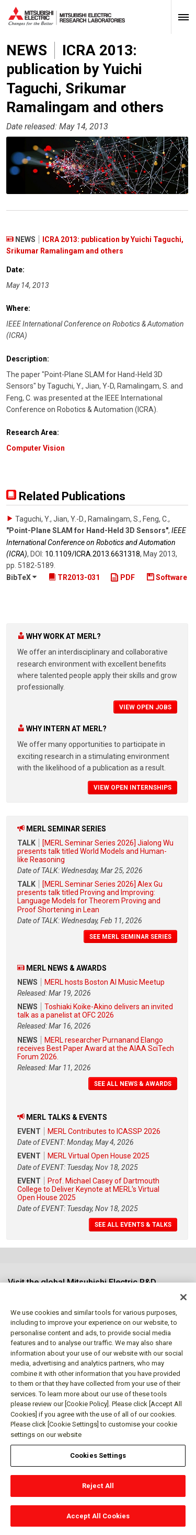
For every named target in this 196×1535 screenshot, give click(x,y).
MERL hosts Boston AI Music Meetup (104, 982)
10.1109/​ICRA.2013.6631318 (92, 554)
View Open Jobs (145, 707)
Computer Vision (35, 448)
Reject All (98, 1491)
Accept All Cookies (98, 1521)
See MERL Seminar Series (130, 936)
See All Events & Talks (133, 1224)
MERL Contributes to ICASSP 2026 (104, 1131)
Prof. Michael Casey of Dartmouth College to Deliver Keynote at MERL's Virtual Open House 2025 (88, 1189)
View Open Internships (132, 787)
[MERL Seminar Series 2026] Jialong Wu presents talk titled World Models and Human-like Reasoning (95, 851)
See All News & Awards (132, 1083)
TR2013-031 (74, 577)
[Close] (183, 1302)
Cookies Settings (98, 1461)
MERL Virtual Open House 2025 (98, 1156)
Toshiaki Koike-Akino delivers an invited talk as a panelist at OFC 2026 (95, 1010)
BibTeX (21, 577)
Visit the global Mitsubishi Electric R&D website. (82, 1287)
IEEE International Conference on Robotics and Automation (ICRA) (96, 542)
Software (167, 577)
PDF (122, 577)
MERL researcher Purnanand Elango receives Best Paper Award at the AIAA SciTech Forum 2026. (95, 1048)
